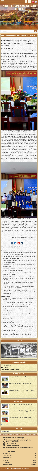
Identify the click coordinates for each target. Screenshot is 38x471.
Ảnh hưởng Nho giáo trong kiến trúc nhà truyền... (20, 383)
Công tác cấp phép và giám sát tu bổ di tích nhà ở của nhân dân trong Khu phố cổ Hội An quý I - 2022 (19, 253)
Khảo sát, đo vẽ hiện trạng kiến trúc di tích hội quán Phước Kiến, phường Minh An (18, 329)
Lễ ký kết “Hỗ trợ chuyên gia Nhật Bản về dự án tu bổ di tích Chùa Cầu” (18, 299)
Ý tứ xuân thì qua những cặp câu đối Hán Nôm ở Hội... (21, 390)
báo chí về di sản (18, 401)
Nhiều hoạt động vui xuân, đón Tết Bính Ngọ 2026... (21, 417)
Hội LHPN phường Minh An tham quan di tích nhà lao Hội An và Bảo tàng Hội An (19, 321)
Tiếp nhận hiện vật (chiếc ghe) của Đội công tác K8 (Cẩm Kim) (18, 282)
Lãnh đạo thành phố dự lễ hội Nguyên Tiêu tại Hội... (21, 404)
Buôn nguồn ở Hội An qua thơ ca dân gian (19, 376)
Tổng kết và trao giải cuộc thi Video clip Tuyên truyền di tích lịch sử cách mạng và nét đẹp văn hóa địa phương (18, 305)
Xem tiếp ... (4, 397)
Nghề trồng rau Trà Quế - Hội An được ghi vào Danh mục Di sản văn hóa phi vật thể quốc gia (19, 257)
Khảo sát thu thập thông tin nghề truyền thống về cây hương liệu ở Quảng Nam (18, 317)
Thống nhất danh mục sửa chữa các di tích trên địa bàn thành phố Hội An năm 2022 (19, 261)
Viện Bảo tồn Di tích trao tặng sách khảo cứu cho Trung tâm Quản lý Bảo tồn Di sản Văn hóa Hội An (19, 269)
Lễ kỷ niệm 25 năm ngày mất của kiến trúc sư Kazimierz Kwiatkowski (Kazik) (19, 309)
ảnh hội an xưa (18, 341)
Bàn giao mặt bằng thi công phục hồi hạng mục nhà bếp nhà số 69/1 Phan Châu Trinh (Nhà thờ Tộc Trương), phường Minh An (19, 325)
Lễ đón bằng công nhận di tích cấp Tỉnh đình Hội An (15, 302)
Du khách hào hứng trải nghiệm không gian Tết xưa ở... (22, 411)
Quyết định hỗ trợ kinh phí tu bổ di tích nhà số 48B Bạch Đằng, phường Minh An (18, 273)
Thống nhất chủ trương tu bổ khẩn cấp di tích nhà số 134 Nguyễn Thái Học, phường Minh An (18, 287)
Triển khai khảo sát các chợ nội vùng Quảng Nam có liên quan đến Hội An (18, 265)
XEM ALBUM (19, 351)
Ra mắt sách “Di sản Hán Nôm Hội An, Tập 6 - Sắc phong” (16, 313)
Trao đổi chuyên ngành (18, 374)
